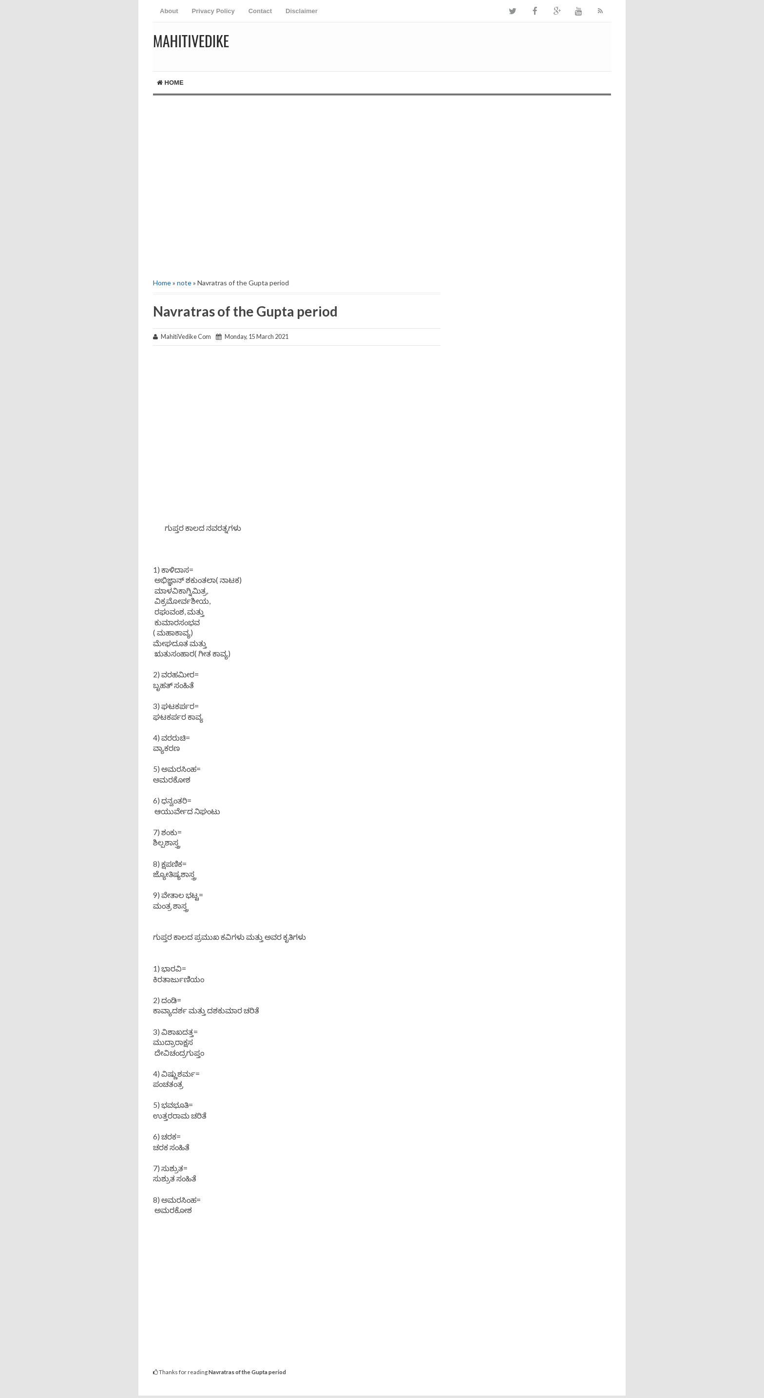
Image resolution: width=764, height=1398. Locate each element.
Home (170, 82)
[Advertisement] (382, 178)
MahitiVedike (191, 41)
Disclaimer (302, 11)
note (184, 283)
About (169, 11)
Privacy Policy (213, 11)
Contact (260, 11)
